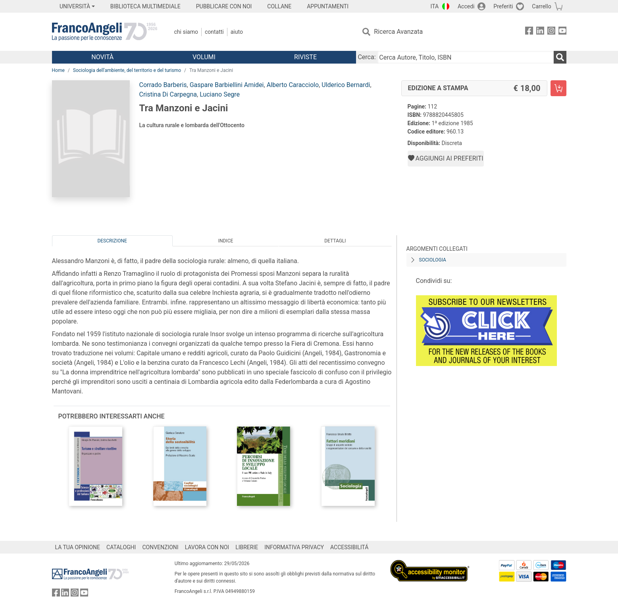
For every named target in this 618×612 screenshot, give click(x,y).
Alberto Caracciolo (293, 85)
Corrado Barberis (163, 85)
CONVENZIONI (160, 547)
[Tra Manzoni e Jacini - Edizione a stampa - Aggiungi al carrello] (558, 88)
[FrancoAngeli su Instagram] (551, 32)
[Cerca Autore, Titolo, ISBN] (465, 57)
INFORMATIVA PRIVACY (294, 547)
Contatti (214, 32)
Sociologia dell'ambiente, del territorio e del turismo (127, 70)
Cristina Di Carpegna (168, 94)
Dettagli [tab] (335, 241)
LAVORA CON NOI (207, 547)
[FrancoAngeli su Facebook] (529, 32)
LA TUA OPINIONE (77, 547)
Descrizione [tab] (112, 241)
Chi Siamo (186, 32)
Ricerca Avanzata (398, 31)
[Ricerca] (560, 57)
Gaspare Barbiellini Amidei (227, 85)
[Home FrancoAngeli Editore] (104, 32)
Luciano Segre (220, 94)
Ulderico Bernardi (346, 85)
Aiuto (237, 32)
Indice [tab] (225, 241)
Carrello (541, 6)
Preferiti (503, 6)
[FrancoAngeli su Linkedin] (540, 32)
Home (58, 70)
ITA (435, 6)
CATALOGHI (121, 547)
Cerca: (366, 57)
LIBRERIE (246, 547)
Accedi (466, 6)
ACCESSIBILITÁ (349, 547)
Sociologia (432, 260)
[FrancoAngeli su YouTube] (562, 32)
